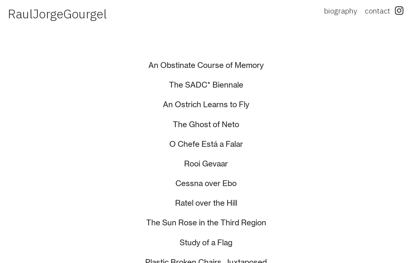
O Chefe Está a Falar (206, 144)
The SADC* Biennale (206, 84)
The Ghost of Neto (206, 124)
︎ (399, 10)
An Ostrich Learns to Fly (206, 104)
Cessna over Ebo (206, 183)
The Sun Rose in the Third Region (206, 222)
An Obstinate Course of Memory (206, 65)
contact (377, 10)
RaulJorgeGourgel (57, 13)
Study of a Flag (206, 242)
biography (340, 10)
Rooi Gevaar (206, 163)
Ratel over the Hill (206, 203)
